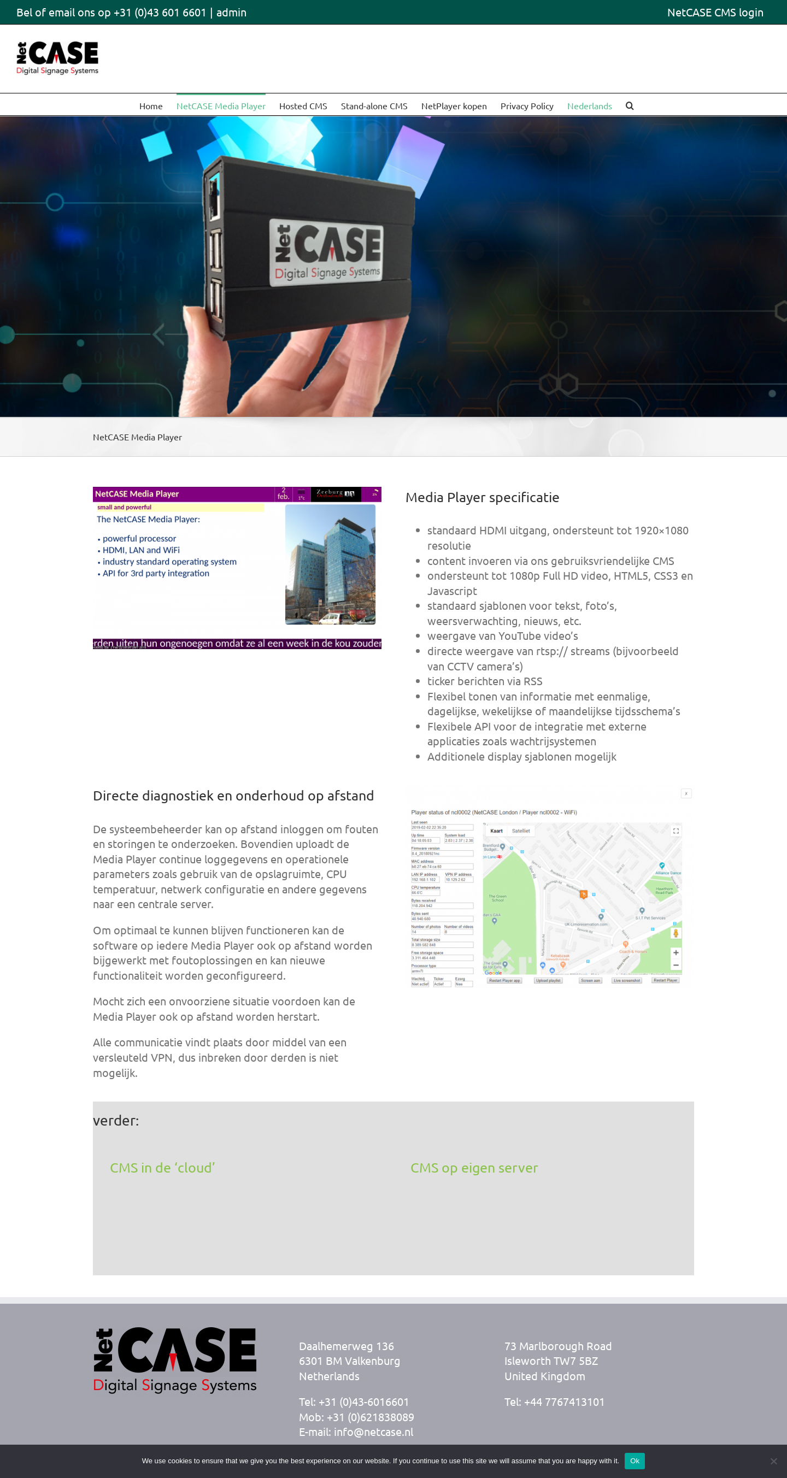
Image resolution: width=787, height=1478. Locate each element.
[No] (773, 1461)
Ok (634, 1461)
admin (231, 12)
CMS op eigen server (474, 1167)
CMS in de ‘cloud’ (162, 1167)
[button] (630, 104)
